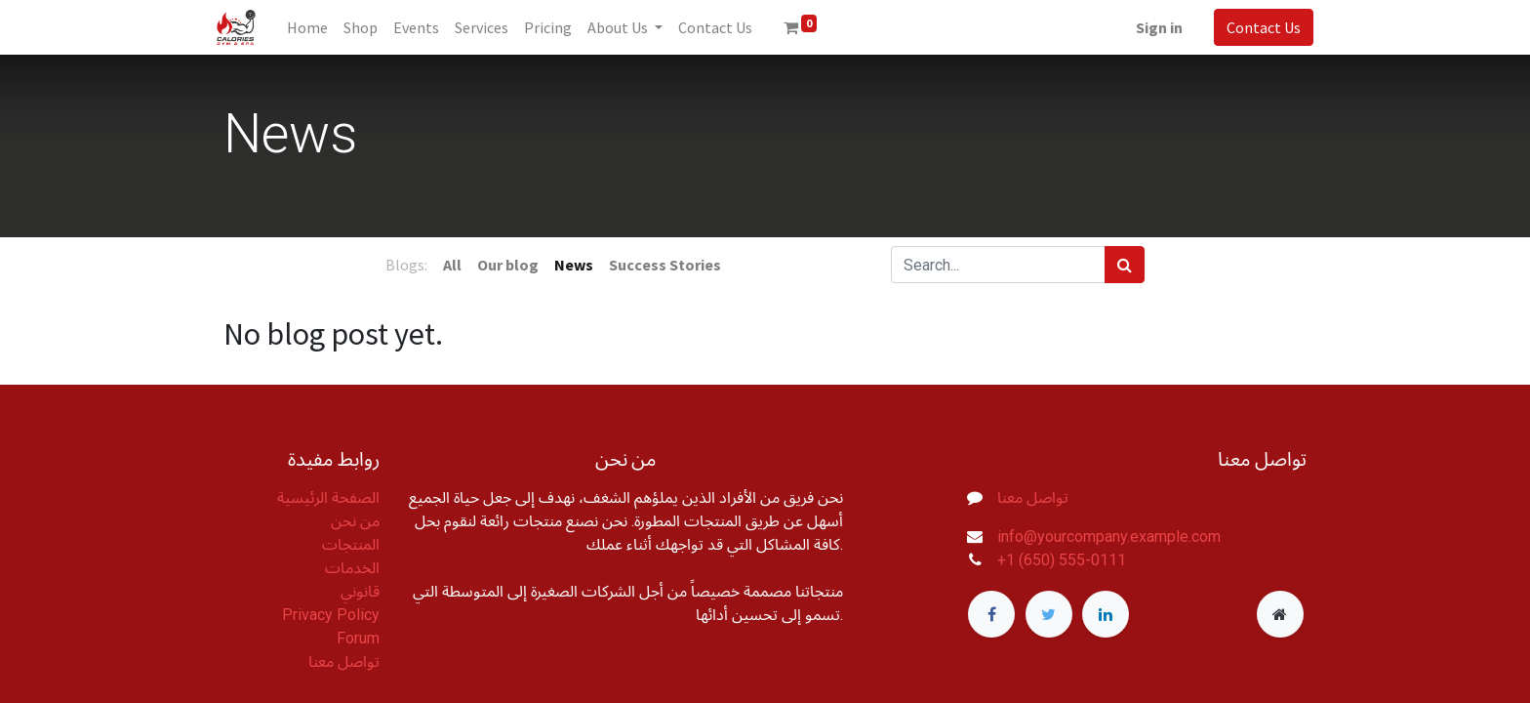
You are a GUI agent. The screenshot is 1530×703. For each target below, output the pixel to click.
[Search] (1125, 264)
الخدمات (352, 567)
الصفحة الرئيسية (328, 497)
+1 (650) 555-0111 (1061, 560)
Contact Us (1257, 27)
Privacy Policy (331, 614)
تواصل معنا (344, 661)
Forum (358, 638)
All (452, 264)
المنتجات (351, 544)
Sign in (1152, 27)
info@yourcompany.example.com (1109, 536)
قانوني (360, 591)
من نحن (355, 521)
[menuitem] (314, 27)
